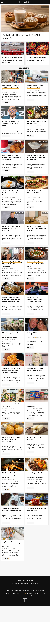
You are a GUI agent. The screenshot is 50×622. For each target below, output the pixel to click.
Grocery (22, 544)
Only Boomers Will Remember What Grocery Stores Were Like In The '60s (12, 560)
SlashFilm (13, 609)
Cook (46, 179)
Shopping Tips (44, 72)
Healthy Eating (44, 6)
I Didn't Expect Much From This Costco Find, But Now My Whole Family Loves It (12, 60)
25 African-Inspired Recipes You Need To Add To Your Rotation (36, 60)
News (22, 401)
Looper (7, 607)
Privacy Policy (28, 596)
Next (27, 584)
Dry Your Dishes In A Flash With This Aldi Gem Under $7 (36, 88)
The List (36, 609)
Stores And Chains (19, 72)
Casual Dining (20, 434)
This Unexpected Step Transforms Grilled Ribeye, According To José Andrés (36, 304)
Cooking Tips (21, 179)
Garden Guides (42, 605)
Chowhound (11, 605)
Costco (22, 43)
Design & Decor (20, 252)
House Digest (26, 606)
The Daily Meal (29, 609)
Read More (5, 102)
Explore (23, 605)
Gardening (21, 326)
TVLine (19, 610)
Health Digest (18, 606)
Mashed (12, 607)
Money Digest (18, 607)
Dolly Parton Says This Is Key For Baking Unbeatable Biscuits (36, 379)
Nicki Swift (25, 607)
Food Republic (33, 605)
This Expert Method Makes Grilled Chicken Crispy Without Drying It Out (11, 488)
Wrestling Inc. (30, 610)
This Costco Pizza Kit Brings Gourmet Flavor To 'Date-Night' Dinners (36, 269)
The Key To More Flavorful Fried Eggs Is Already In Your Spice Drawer (12, 195)
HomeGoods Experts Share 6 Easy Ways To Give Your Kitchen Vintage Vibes (11, 269)
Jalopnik (42, 606)
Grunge (11, 606)
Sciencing (7, 609)
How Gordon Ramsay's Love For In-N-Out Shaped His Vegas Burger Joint (11, 231)
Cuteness (17, 605)
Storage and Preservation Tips (41, 434)
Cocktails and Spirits (43, 143)
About (19, 596)
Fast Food (21, 363)
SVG (24, 609)
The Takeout (42, 609)
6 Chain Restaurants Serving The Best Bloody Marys (35, 524)
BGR (6, 605)
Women (24, 610)
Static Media (16, 599)
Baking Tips (45, 363)
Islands (37, 606)
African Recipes (44, 43)
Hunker (32, 606)
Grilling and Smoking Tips (17, 107)
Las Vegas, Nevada (19, 215)
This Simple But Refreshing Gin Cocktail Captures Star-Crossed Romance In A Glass (36, 159)
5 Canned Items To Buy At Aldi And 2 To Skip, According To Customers (11, 88)
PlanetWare (40, 607)
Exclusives (45, 215)
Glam (7, 606)
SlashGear (19, 609)
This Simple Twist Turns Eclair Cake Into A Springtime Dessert (10, 524)
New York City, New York (42, 326)
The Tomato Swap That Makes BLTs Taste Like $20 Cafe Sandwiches (36, 195)
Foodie (27, 605)
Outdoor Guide (32, 607)
